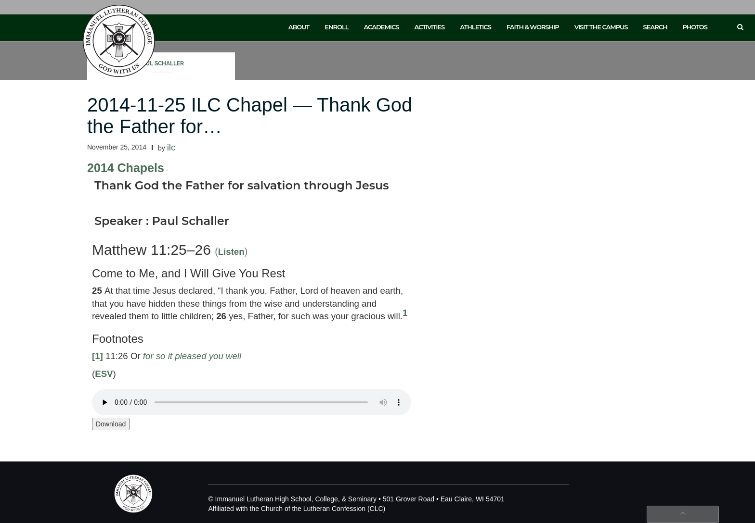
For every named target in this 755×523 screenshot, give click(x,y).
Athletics (475, 27)
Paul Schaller (161, 63)
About (299, 27)
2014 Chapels (125, 167)
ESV (104, 374)
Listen (231, 252)
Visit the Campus (601, 27)
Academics (381, 27)
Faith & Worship (533, 27)
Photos (695, 27)
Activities (429, 27)
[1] (97, 356)
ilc (171, 147)
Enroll (336, 27)
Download (111, 424)
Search (655, 27)
